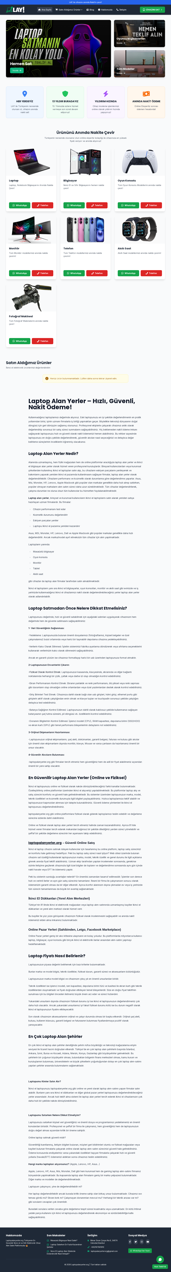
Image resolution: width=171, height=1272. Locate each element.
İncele (17, 70)
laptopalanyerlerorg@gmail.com (104, 1251)
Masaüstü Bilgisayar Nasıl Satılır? (62, 1240)
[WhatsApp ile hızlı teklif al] (160, 1262)
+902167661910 (97, 1247)
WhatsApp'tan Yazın (140, 1251)
